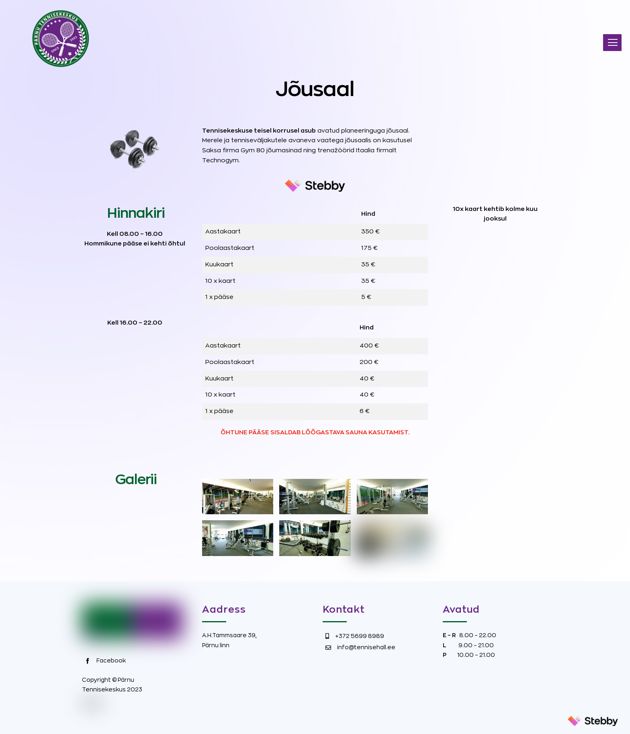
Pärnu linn (215, 645)
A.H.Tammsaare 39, (229, 635)
